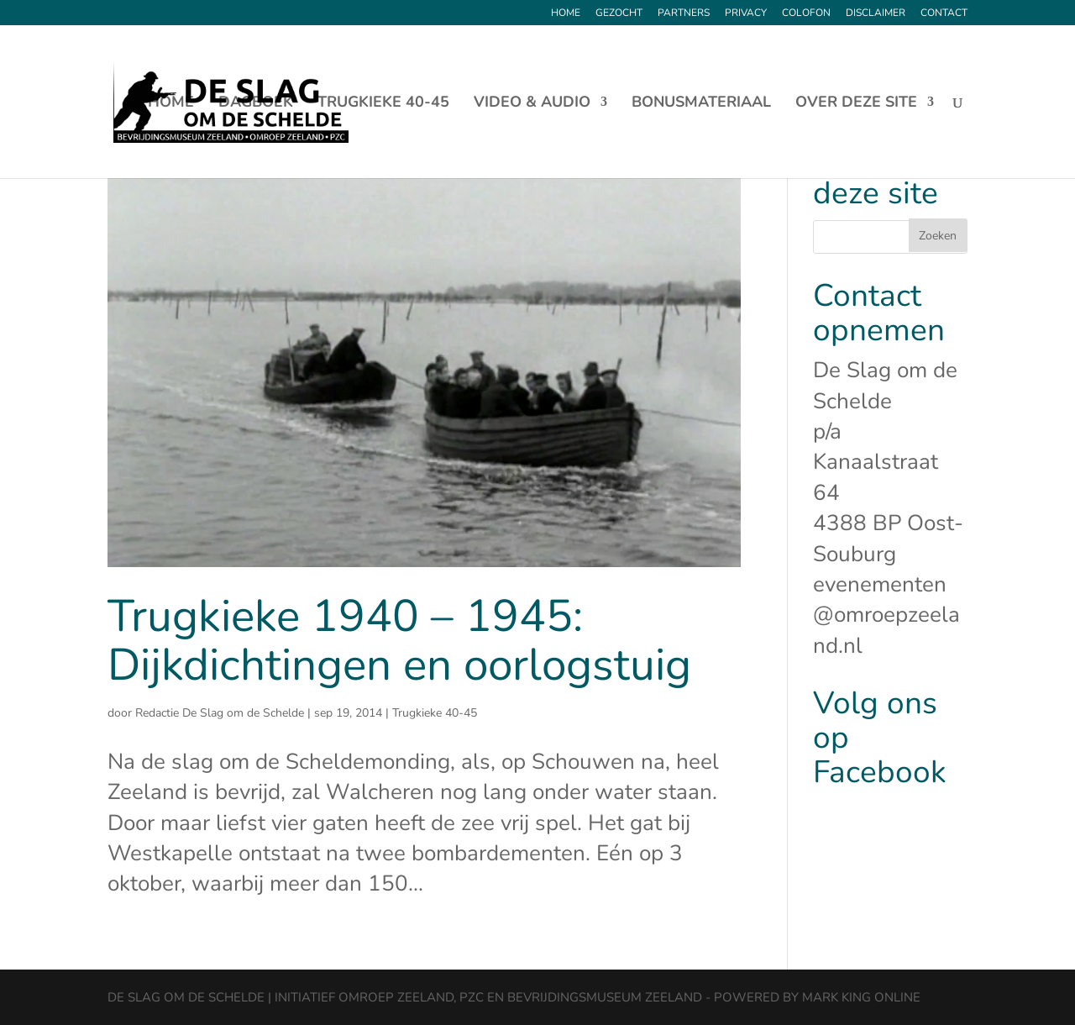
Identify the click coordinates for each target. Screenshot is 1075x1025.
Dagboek (255, 104)
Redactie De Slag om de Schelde (219, 713)
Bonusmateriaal (701, 104)
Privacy (746, 13)
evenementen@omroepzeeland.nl (886, 615)
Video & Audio (532, 104)
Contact (944, 13)
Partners (684, 13)
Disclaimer (875, 13)
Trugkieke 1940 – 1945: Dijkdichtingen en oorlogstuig (399, 641)
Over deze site (856, 104)
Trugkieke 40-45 (383, 104)
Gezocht (618, 13)
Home (565, 13)
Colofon (806, 13)
